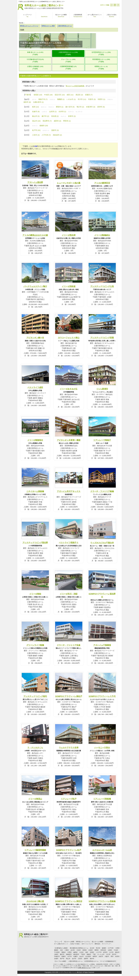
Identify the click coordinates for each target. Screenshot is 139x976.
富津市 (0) (34, 125)
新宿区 (85, 950)
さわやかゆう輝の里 (35, 901)
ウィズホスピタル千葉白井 (102, 543)
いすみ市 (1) (71, 99)
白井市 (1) (62, 111)
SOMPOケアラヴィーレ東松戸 (68, 696)
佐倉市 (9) (36, 111)
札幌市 (75, 956)
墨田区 (96, 950)
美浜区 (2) (79, 95)
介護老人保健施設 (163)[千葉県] (35, 68)
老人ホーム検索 (69, 941)
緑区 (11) (70, 95)
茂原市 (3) (55, 130)
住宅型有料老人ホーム (91, 961)
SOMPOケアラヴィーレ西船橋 (102, 901)
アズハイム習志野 (35, 182)
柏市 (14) (35, 107)
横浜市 (117, 952)
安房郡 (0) (52, 99)
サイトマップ (106, 944)
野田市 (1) (67, 121)
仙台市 (81, 956)
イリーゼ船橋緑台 (102, 235)
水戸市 (69, 956)
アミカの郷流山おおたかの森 (35, 235)
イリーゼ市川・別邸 (68, 594)
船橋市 (89, 954)
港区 (86, 952)
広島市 (80, 958)
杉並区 (91, 950)
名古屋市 (88, 956)
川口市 (108, 954)
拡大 (118, 5)
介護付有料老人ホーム (76, 961)
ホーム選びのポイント (61, 944)
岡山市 (68, 958)
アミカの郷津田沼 (102, 183)
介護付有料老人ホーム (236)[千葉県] (68, 53)
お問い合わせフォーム (84, 967)
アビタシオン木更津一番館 (68, 440)
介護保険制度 (109, 941)
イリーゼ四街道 (68, 286)
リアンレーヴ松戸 (68, 799)
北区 (61, 950)
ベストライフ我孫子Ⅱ (68, 542)
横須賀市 (76, 954)
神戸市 (62, 958)
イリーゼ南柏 (35, 594)
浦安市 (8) (27, 102)
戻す (114, 5)
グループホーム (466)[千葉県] (68, 60)
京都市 (56, 958)
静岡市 (95, 956)
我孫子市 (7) (42, 99)
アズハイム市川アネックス (68, 491)
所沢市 (114, 954)
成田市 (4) (57, 121)
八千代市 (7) (46, 135)
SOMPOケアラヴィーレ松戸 (68, 850)
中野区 (69, 952)
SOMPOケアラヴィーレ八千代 (102, 696)
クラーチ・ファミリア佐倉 (68, 645)
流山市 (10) (36, 121)
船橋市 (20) (44, 125)
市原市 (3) (92, 99)
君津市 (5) (101, 107)
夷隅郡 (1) (61, 99)
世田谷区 (103, 950)
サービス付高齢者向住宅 (108, 961)
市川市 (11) (82, 99)
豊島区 (63, 952)
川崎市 (56, 954)
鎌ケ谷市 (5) (69, 107)
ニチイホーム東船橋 (35, 491)
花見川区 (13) (60, 95)
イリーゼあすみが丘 (68, 389)
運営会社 (97, 944)
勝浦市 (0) (43, 107)
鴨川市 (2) (80, 107)
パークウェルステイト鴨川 (35, 286)
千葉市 (27, 95)
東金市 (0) (63, 116)
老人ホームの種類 (97, 941)
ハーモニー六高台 (102, 747)
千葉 (94, 954)
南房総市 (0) (46, 130)
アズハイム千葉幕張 (102, 645)
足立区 (92, 948)
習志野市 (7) (47, 121)
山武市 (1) (53, 111)
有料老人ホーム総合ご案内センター (43, 6)
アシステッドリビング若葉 (102, 337)
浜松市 (101, 956)
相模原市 (69, 954)
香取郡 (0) (51, 107)
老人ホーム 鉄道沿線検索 (75, 86)
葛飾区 (56, 950)
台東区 (110, 950)
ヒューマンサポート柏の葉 (68, 183)
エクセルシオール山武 (102, 850)
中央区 (116, 950)
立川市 (111, 952)
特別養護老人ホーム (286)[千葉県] (101, 60)
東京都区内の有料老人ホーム (79, 948)
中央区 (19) (48, 95)
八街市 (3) (36, 135)
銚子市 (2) (45, 116)
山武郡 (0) (44, 111)
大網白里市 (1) (38, 102)
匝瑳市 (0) (71, 111)
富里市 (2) (72, 116)
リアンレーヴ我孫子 (102, 440)
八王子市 (99, 952)
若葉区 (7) (89, 95)
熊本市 (92, 958)
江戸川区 (111, 948)
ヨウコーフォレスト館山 (68, 337)
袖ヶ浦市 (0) (79, 111)
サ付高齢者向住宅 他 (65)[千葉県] (35, 60)
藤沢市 (62, 954)
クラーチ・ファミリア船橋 (102, 491)
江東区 (67, 950)
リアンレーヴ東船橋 (102, 799)
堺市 (112, 956)
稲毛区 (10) (38, 95)
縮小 (111, 5)
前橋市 (63, 956)
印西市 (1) (101, 99)
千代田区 (57, 952)
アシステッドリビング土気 (102, 286)
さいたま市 (100, 954)
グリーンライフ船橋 (35, 645)
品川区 (73, 950)
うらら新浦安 (102, 389)
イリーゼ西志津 (68, 235)
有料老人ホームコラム (83, 941)
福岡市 (86, 958)
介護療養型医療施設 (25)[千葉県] (68, 68)
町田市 (105, 952)
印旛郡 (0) (110, 99)
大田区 (117, 948)
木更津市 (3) (90, 107)
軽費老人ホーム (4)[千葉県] (101, 68)
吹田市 (117, 956)
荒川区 (98, 948)
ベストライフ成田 (35, 387)
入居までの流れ (75, 944)
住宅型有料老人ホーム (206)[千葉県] (101, 53)
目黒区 (92, 952)
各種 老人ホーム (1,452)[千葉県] (35, 53)
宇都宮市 (57, 956)
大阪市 (107, 956)
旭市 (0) (34, 99)
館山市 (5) (36, 116)
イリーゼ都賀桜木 (35, 440)
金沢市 (74, 958)
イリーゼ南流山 (35, 799)
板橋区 (104, 948)
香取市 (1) (59, 107)
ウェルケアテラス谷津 (68, 747)
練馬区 (75, 952)
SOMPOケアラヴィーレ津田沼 (68, 901)
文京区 (81, 952)
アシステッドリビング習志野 (35, 542)
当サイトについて (87, 944)
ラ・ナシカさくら (35, 747)
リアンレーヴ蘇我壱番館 (35, 850)
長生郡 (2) (55, 116)
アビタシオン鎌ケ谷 (35, 337)
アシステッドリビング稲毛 (35, 696)
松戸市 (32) (36, 130)
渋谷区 (79, 950)
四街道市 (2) (57, 135)
